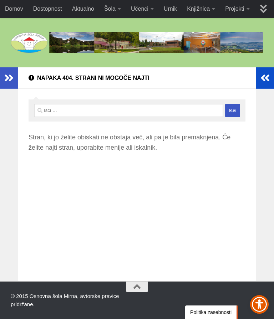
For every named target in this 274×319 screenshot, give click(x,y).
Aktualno (83, 9)
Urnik (170, 9)
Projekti (234, 9)
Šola (110, 9)
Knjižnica (198, 9)
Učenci (139, 9)
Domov (14, 9)
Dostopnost (47, 9)
